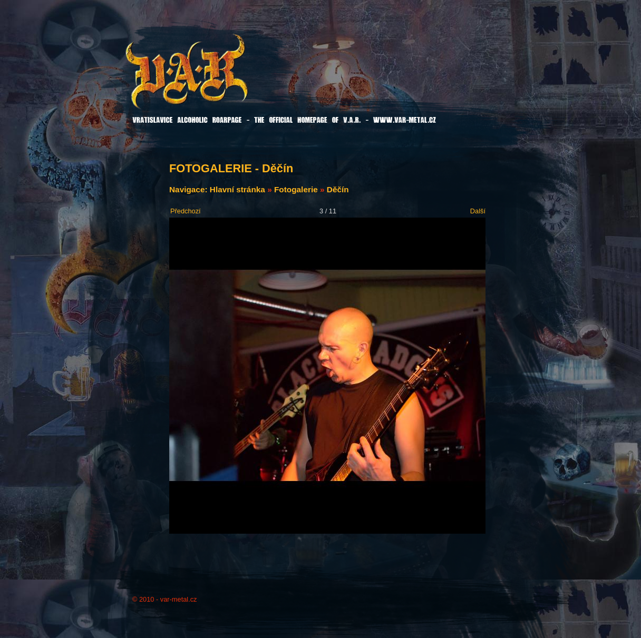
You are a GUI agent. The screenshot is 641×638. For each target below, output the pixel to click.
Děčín (338, 189)
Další (477, 211)
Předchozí (185, 211)
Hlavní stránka (237, 189)
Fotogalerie (296, 189)
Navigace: (189, 189)
